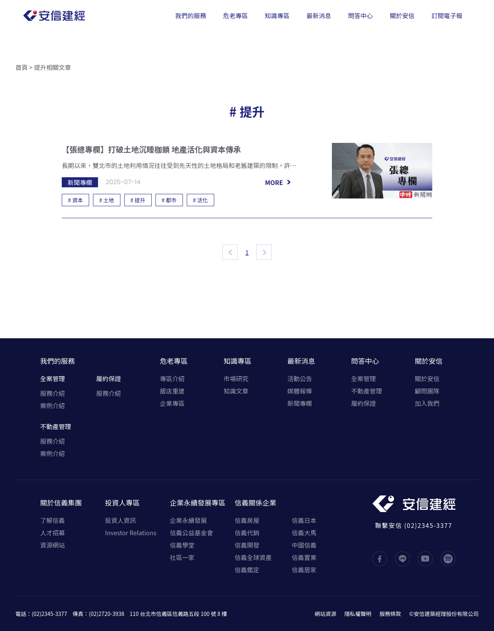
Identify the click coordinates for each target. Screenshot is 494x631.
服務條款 (390, 613)
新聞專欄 (300, 403)
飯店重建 (172, 390)
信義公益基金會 (191, 532)
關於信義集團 (61, 502)
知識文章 (235, 390)
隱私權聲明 (357, 613)
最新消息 (301, 361)
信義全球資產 (253, 557)
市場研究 (235, 378)
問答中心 (365, 361)
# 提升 (137, 200)
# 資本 (75, 200)
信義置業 (304, 557)
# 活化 (200, 200)
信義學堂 (182, 545)
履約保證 (108, 378)
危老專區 (174, 361)
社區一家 (182, 557)
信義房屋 (247, 520)
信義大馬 (304, 532)
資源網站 (52, 545)
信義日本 (304, 520)
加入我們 (427, 403)
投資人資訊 (120, 520)
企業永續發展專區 (197, 502)
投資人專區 (122, 502)
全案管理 (52, 378)
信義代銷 (247, 532)
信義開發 (247, 545)
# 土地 (106, 200)
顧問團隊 (427, 390)
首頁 (21, 67)
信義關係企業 (255, 502)
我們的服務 (57, 361)
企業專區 (172, 403)
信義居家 (304, 569)
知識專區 (237, 361)
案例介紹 (52, 405)
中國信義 (304, 545)
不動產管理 (55, 426)
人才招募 (52, 532)
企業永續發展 (188, 520)
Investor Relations (130, 532)
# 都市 (169, 200)
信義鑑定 (247, 569)
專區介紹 (172, 378)
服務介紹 (52, 393)
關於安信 (429, 361)
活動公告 (300, 378)
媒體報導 (300, 390)
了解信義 (52, 520)
